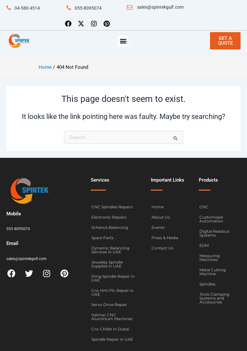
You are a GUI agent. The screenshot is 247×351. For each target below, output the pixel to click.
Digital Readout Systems (214, 233)
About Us (160, 217)
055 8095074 (18, 229)
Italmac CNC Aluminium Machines (112, 316)
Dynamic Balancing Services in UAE (110, 250)
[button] (123, 41)
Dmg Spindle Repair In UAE (113, 278)
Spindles (207, 284)
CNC (203, 206)
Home (157, 206)
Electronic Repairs (108, 217)
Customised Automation (211, 219)
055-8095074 (88, 8)
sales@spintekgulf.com (160, 7)
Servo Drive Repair (109, 304)
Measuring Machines (209, 257)
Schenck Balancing (109, 227)
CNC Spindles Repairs (112, 206)
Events (158, 227)
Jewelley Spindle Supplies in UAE (107, 264)
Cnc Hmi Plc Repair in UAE (112, 292)
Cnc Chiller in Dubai (110, 329)
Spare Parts (102, 237)
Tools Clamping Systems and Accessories (214, 298)
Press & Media (164, 237)
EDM (204, 245)
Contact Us (162, 248)
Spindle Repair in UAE (112, 339)
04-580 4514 (27, 8)
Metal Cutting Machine (212, 271)
